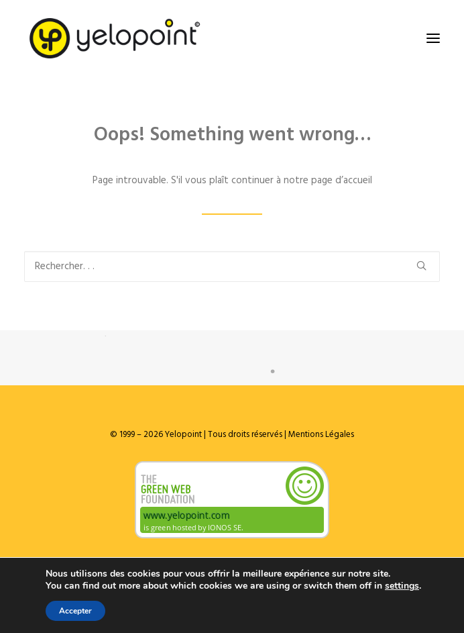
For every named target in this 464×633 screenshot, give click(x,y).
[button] (433, 38)
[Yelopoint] (114, 38)
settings (402, 586)
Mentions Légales (320, 435)
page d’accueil (341, 181)
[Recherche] (232, 266)
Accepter (75, 610)
